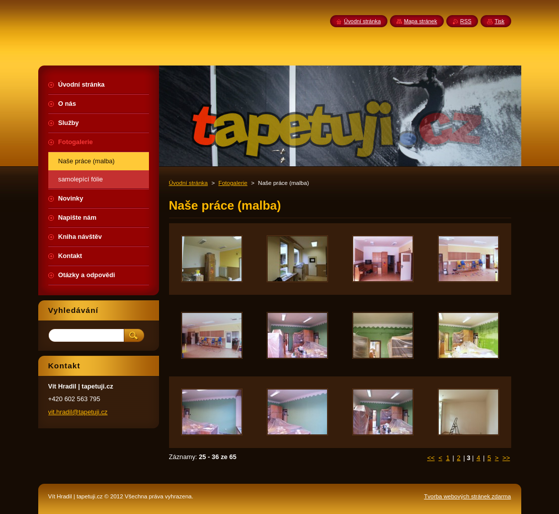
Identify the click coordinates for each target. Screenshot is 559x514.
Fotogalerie (233, 183)
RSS (465, 21)
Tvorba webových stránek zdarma (467, 496)
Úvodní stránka (188, 183)
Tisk (500, 21)
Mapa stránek (420, 21)
